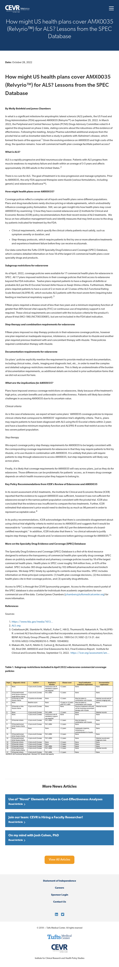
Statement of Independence (59, 881)
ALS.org (16, 625)
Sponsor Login (59, 895)
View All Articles (59, 859)
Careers (59, 888)
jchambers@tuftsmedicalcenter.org (84, 594)
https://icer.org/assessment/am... (90, 653)
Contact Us (59, 902)
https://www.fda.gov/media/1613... (32, 622)
